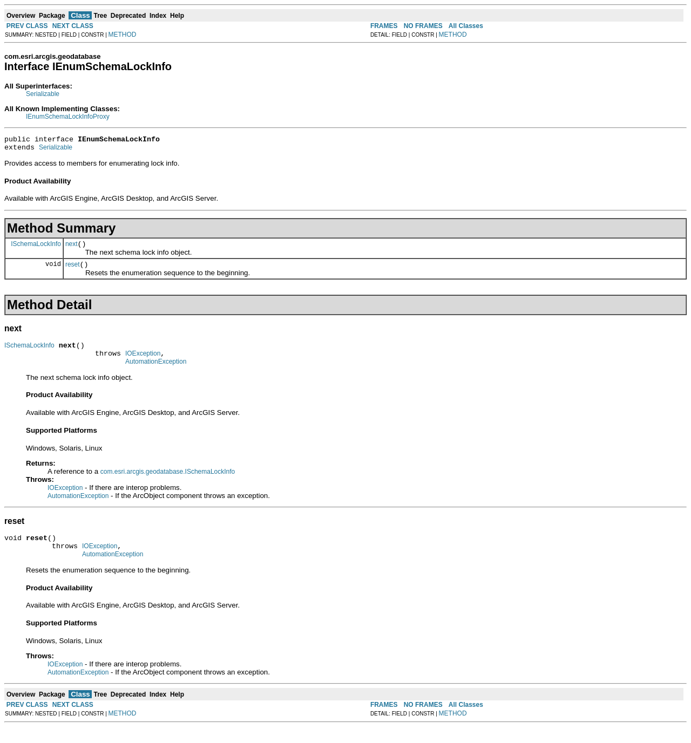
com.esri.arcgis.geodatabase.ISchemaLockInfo (167, 483)
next (71, 249)
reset (72, 271)
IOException (142, 363)
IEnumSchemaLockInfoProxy (68, 116)
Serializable (42, 94)
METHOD (123, 34)
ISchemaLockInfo (36, 248)
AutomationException (155, 373)
